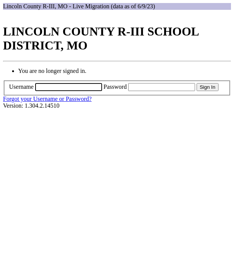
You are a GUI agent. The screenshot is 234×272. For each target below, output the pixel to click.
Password (115, 86)
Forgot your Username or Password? (47, 99)
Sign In (207, 87)
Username (21, 86)
